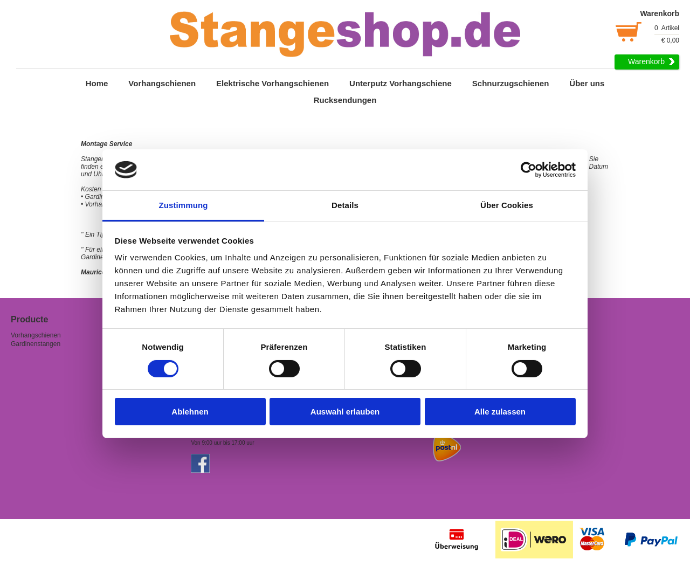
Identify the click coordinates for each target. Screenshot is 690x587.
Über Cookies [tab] (506, 205)
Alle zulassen (500, 411)
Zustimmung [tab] (183, 205)
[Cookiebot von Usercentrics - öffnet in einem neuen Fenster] (528, 170)
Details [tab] (345, 205)
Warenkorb (646, 61)
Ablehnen (189, 411)
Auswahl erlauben (345, 411)
